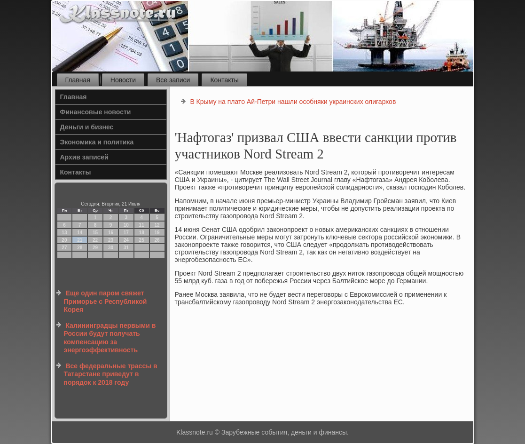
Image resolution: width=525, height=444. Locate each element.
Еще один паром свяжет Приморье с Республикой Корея (105, 301)
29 (95, 247)
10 (126, 225)
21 (79, 240)
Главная (77, 80)
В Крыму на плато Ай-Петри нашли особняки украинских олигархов (293, 101)
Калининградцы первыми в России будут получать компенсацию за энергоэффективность (110, 338)
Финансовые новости (95, 112)
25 (141, 240)
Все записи (173, 80)
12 (156, 225)
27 (64, 247)
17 (126, 232)
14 (79, 232)
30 (110, 247)
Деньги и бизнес (87, 127)
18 (141, 232)
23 (110, 240)
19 (156, 232)
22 (95, 240)
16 (110, 232)
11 (141, 225)
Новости (123, 80)
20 (64, 240)
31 (126, 247)
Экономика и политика (97, 142)
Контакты (224, 80)
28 (79, 247)
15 (95, 232)
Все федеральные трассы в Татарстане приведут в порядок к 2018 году (110, 374)
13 (64, 232)
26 (156, 240)
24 (126, 240)
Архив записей (84, 157)
